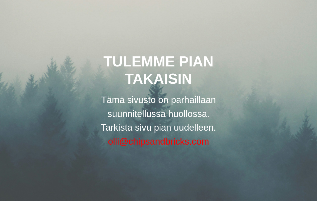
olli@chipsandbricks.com (158, 141)
